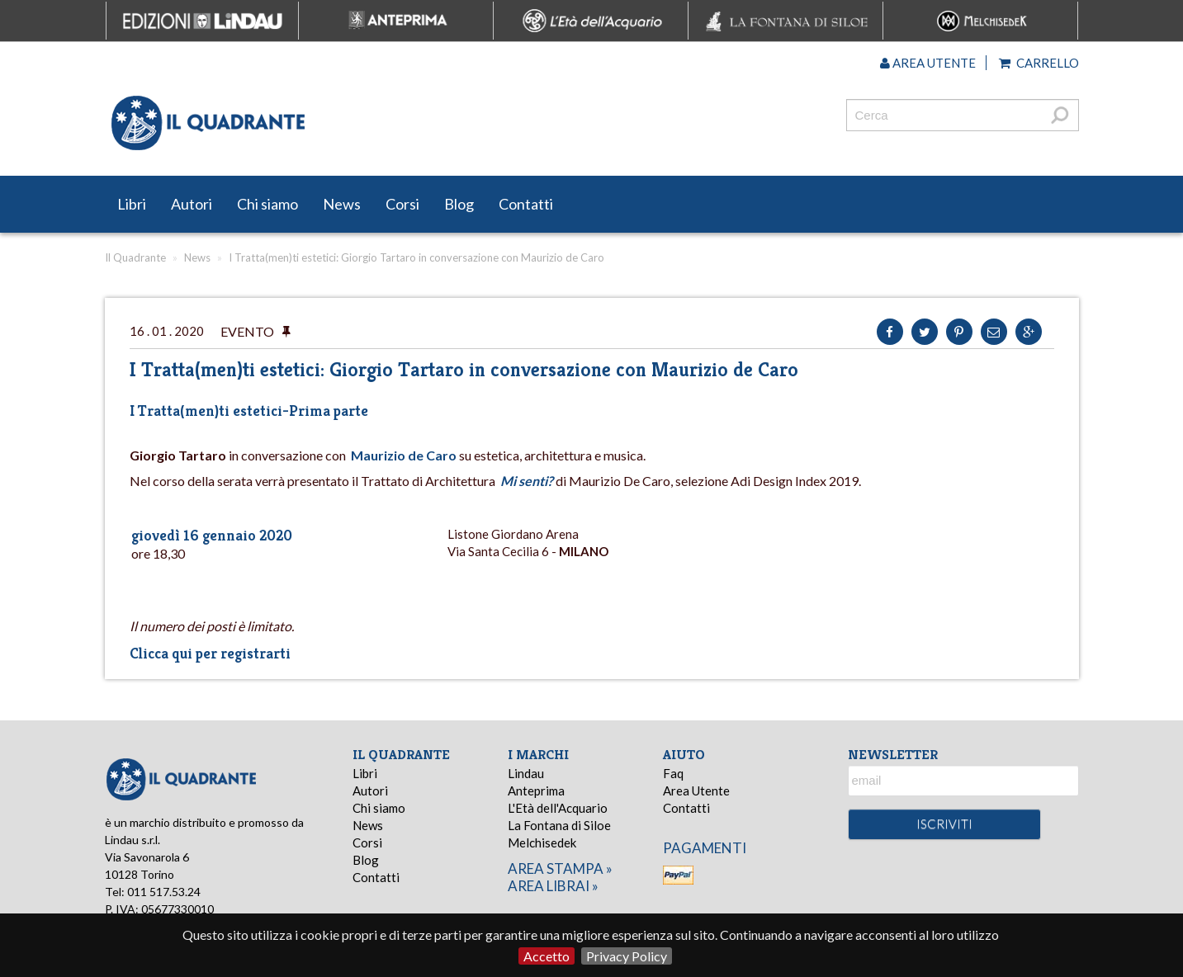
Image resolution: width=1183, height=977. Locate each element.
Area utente (928, 62)
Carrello (1039, 62)
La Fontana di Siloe (559, 825)
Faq (673, 773)
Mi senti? (526, 481)
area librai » (553, 885)
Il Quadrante (135, 257)
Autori (191, 204)
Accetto (546, 956)
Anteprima (536, 790)
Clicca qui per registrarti (210, 653)
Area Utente (696, 790)
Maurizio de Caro (404, 455)
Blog (459, 204)
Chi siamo (267, 204)
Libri (131, 204)
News (342, 204)
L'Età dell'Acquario (558, 807)
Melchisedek (542, 842)
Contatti (526, 204)
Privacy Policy (626, 956)
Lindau (526, 773)
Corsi (402, 204)
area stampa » (560, 868)
